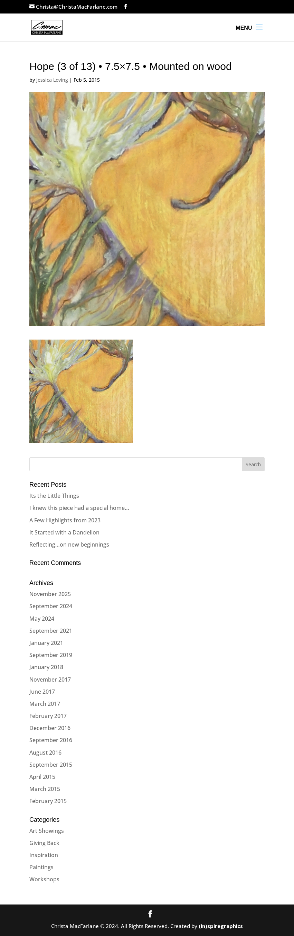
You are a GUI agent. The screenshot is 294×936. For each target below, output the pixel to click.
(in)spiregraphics (221, 925)
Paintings (41, 867)
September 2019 (50, 655)
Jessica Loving (52, 79)
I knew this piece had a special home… (79, 508)
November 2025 (50, 594)
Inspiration (43, 855)
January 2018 (46, 667)
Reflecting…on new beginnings (69, 544)
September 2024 (50, 606)
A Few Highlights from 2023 (65, 520)
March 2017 (44, 704)
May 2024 (41, 618)
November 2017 (50, 679)
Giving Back (44, 843)
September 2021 (50, 630)
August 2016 (45, 752)
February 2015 (48, 801)
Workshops (44, 879)
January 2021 (46, 643)
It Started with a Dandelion (64, 532)
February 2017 (48, 716)
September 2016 (50, 740)
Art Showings (46, 831)
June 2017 (42, 691)
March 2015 (44, 789)
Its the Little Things (54, 496)
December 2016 (49, 728)
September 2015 (50, 764)
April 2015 (42, 777)
